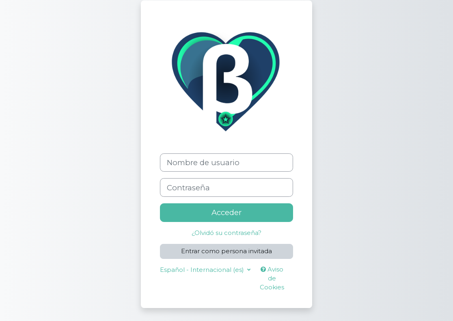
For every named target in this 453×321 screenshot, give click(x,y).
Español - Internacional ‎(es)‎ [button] (203, 270)
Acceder (226, 212)
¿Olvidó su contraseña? (226, 233)
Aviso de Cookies (272, 278)
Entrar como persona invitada (226, 251)
